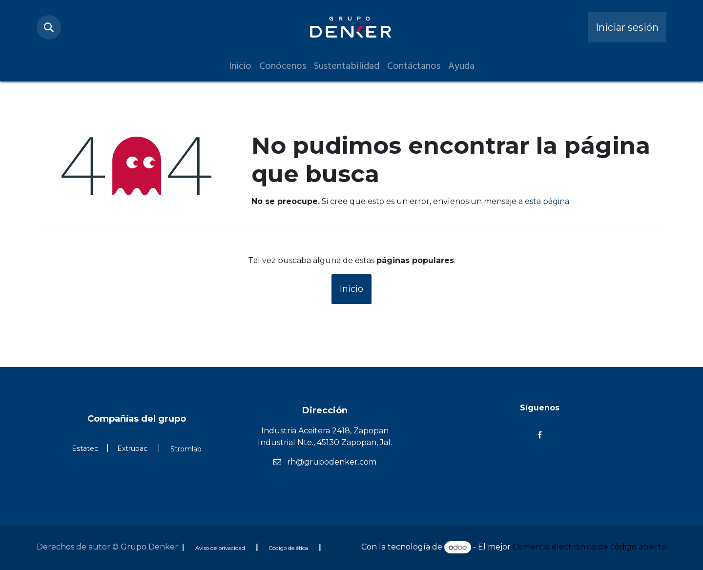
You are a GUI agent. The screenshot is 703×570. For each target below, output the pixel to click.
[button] (49, 27)
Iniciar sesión (627, 27)
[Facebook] (539, 435)
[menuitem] (240, 66)
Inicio (351, 289)
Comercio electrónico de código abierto (589, 547)
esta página (547, 201)
